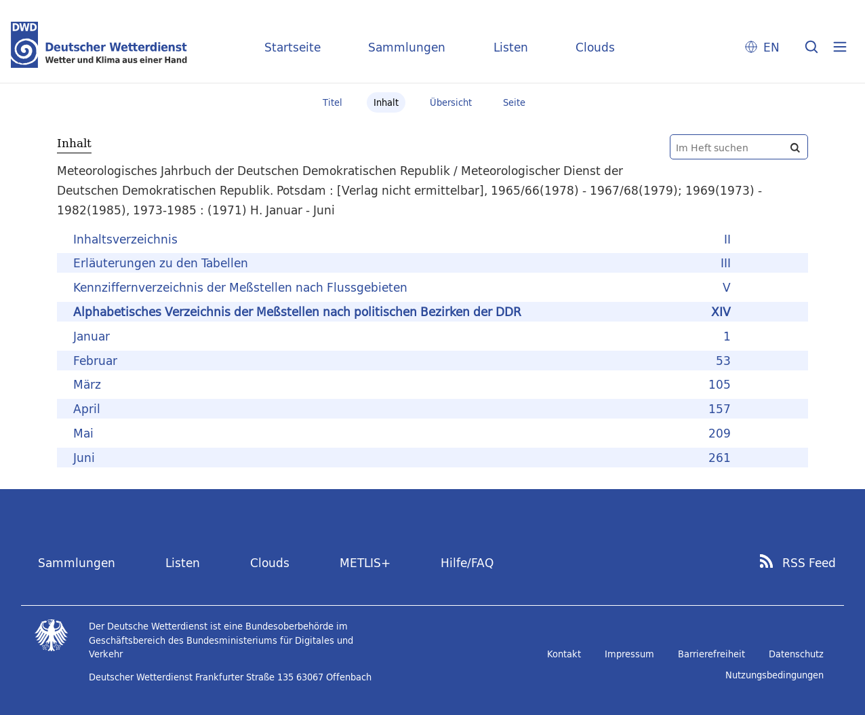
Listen (511, 47)
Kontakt (564, 653)
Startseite (292, 47)
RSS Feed (809, 563)
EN (771, 47)
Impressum (629, 653)
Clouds (595, 47)
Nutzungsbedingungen (774, 675)
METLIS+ (365, 563)
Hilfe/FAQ (467, 563)
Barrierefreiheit (711, 653)
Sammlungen (406, 47)
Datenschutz (796, 653)
